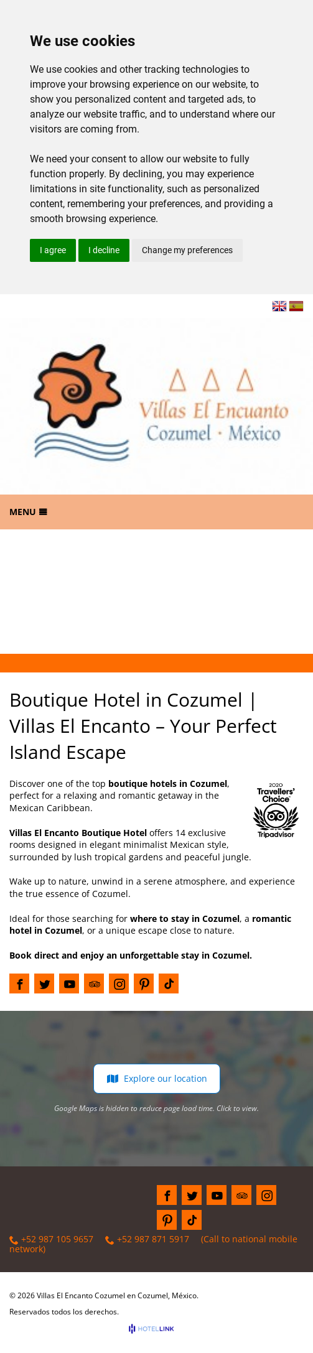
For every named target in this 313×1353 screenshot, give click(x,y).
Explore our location (156, 1078)
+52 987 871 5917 (147, 1239)
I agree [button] (53, 250)
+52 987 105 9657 (51, 1239)
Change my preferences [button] (187, 250)
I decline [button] (103, 250)
